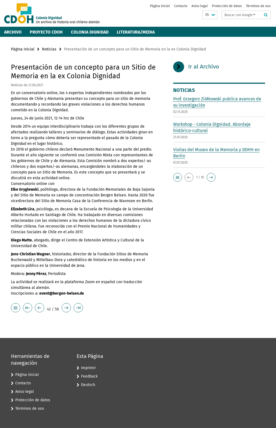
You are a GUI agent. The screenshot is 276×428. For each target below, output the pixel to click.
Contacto (180, 6)
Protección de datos (227, 6)
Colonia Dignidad (90, 32)
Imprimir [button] (88, 368)
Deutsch (88, 384)
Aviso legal (199, 6)
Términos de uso (258, 6)
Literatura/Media (136, 32)
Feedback (89, 376)
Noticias (49, 49)
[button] (209, 15)
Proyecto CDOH (46, 32)
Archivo (13, 32)
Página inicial (160, 6)
